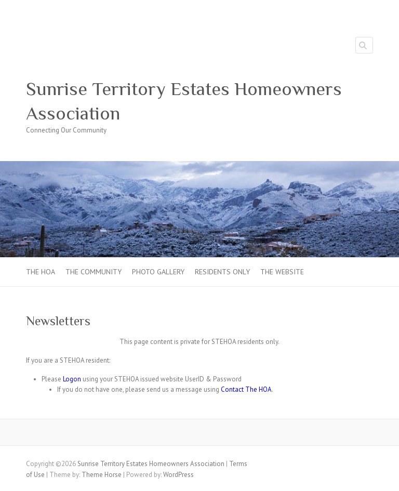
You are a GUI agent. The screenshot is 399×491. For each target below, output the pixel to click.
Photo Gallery (158, 271)
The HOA (40, 271)
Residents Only (222, 271)
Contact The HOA (246, 389)
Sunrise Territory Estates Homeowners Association (184, 101)
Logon (72, 379)
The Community (93, 271)
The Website (282, 271)
